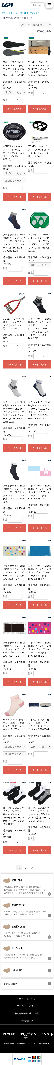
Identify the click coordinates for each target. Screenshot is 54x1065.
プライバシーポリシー (27, 1006)
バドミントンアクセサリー (30, 13)
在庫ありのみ (44, 31)
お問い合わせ (27, 1021)
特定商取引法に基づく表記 (27, 1013)
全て (3, 13)
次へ (33, 868)
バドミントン (12, 13)
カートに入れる (14, 109)
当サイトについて (27, 998)
